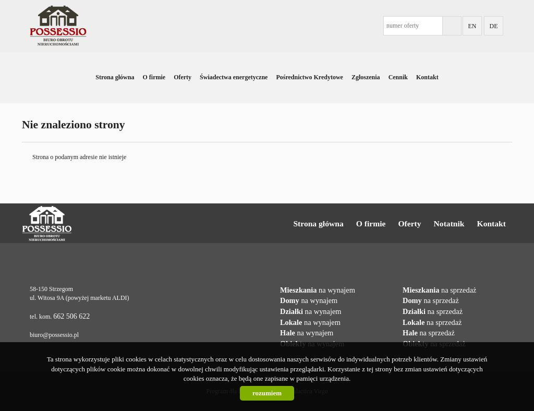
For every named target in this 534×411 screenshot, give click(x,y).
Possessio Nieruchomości (80, 224)
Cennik (398, 77)
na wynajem (317, 290)
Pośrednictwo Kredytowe (309, 77)
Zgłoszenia (365, 77)
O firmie (153, 77)
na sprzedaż (439, 290)
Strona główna (114, 77)
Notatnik (449, 223)
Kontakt (427, 77)
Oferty (182, 77)
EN (472, 26)
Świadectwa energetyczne (234, 77)
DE (494, 26)
